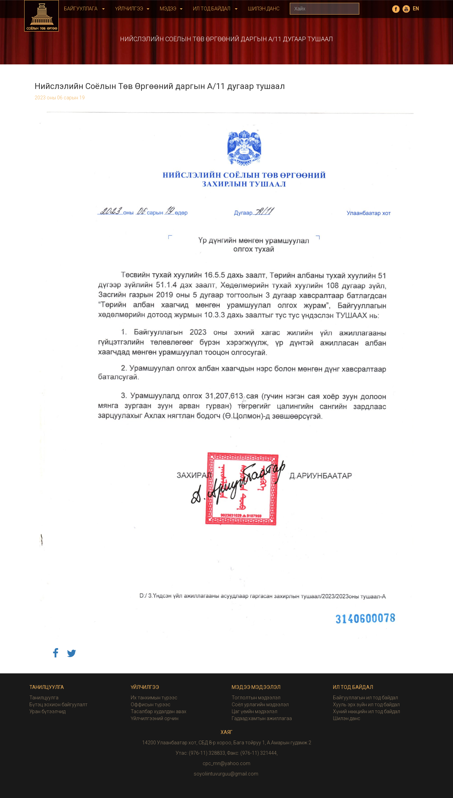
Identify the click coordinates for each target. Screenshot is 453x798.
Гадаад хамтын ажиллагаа (262, 718)
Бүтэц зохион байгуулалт (58, 704)
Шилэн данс (346, 718)
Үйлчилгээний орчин (154, 718)
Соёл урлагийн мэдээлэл (260, 704)
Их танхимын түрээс (154, 697)
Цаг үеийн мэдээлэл (254, 711)
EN (416, 8)
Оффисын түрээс (150, 704)
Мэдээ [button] (171, 8)
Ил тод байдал (215, 8)
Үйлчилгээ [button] (132, 8)
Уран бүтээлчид (47, 711)
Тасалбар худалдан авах (158, 711)
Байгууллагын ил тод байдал (365, 697)
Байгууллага (84, 8)
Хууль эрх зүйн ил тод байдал (366, 704)
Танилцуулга (43, 697)
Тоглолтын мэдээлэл (256, 697)
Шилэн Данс (263, 8)
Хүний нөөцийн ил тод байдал (366, 711)
